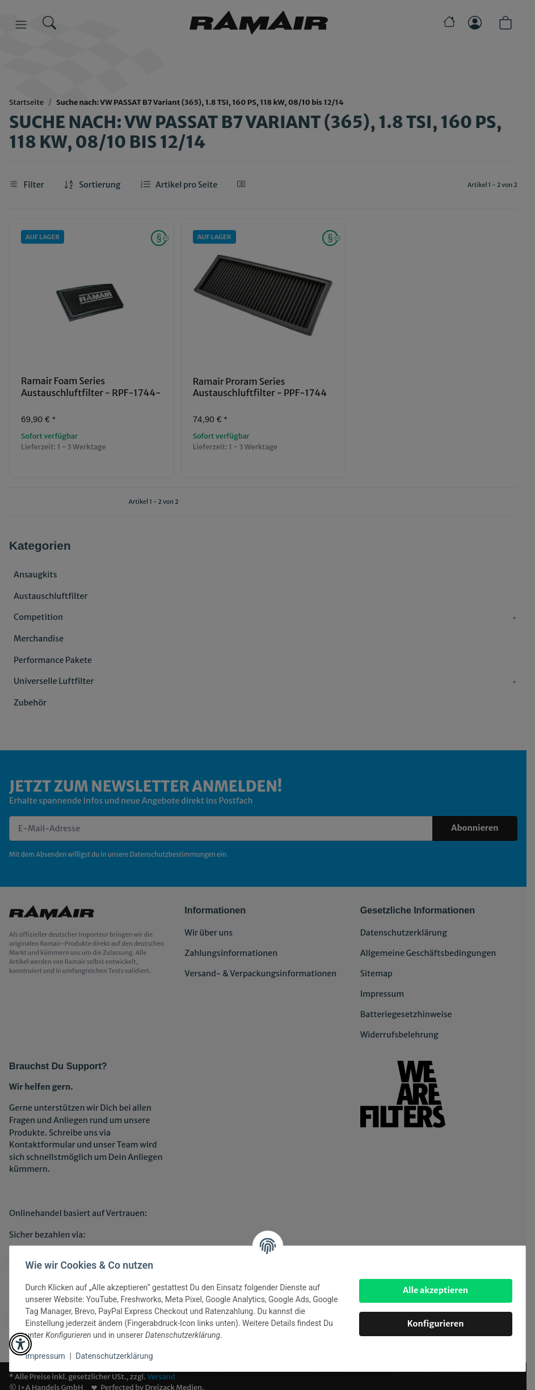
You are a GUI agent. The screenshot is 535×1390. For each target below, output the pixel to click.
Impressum (48, 1356)
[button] (20, 1344)
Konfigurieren (433, 1324)
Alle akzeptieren (432, 1290)
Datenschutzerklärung (116, 1356)
